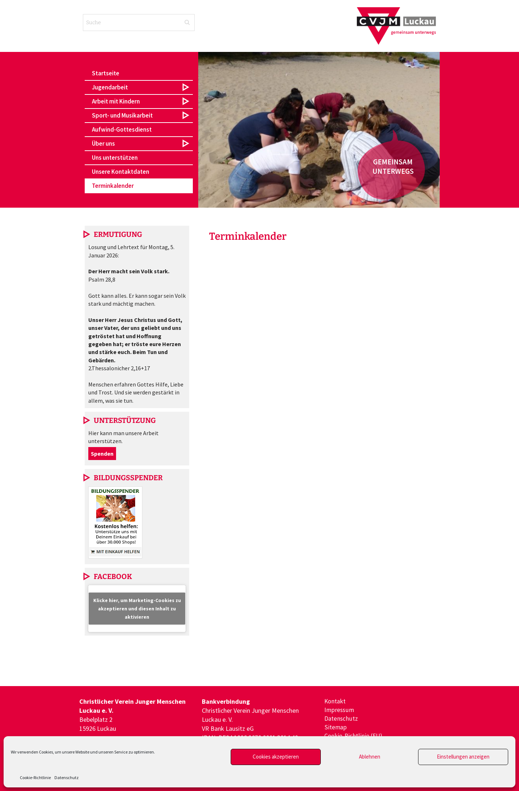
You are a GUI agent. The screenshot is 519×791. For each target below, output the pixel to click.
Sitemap (335, 728)
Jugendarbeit (110, 87)
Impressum (339, 710)
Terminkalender (113, 186)
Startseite (105, 73)
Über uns (103, 143)
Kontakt (335, 701)
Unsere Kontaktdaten (120, 172)
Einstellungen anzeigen (463, 756)
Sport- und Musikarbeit (122, 115)
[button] (138, 87)
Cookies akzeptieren (276, 756)
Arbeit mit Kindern (116, 101)
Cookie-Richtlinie (35, 777)
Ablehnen (369, 756)
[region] (319, 130)
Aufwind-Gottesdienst (122, 129)
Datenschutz (66, 777)
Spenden (102, 453)
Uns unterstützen (115, 158)
